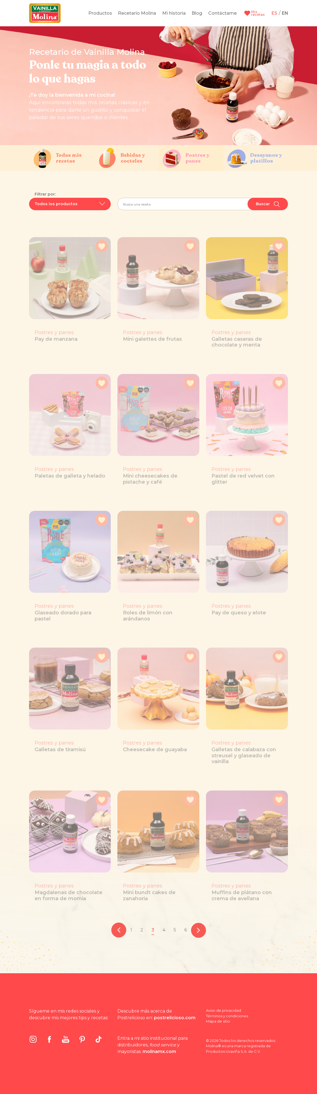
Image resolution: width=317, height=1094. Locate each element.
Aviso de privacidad (223, 1010)
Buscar (268, 204)
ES (274, 13)
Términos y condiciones (227, 1016)
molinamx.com (159, 1051)
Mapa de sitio (218, 1021)
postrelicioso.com (174, 1017)
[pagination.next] (198, 930)
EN (285, 13)
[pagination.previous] (118, 930)
